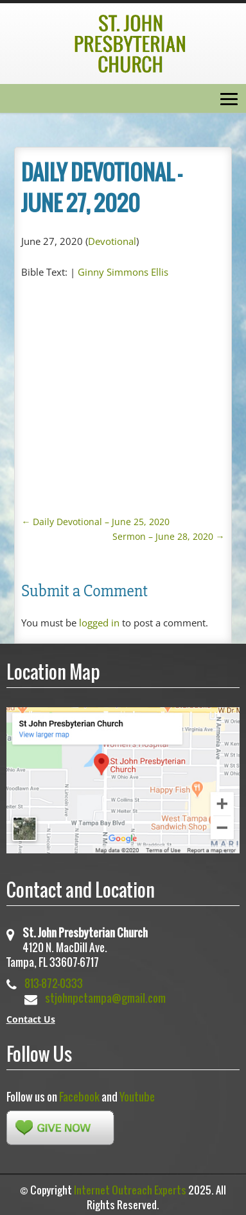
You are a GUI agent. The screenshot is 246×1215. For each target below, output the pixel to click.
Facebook (79, 1097)
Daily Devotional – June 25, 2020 (95, 521)
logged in (99, 622)
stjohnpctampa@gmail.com (105, 998)
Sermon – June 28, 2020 (168, 536)
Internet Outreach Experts (130, 1190)
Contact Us (30, 1019)
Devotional (112, 241)
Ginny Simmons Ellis (123, 271)
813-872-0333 (53, 983)
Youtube (137, 1097)
